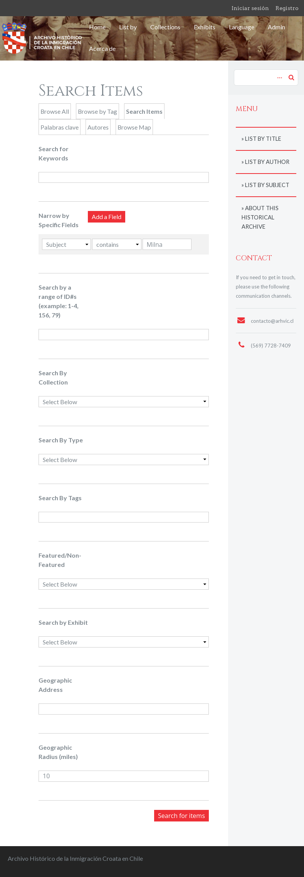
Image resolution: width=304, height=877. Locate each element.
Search (291, 77)
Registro (287, 8)
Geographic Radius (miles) (58, 752)
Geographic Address (55, 684)
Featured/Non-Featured (60, 559)
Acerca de (102, 48)
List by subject (267, 185)
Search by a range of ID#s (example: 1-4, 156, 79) (59, 301)
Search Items (144, 111)
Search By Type (61, 440)
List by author (267, 162)
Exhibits (204, 26)
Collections (165, 26)
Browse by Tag (97, 111)
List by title (263, 138)
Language (241, 26)
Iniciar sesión (250, 8)
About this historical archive (260, 217)
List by (128, 26)
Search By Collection (53, 377)
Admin (276, 26)
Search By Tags (60, 497)
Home (97, 26)
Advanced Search (278, 74)
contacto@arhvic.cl (272, 321)
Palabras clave (59, 127)
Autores (98, 127)
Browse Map (134, 127)
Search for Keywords (54, 153)
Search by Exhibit (63, 622)
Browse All (54, 111)
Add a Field (106, 216)
